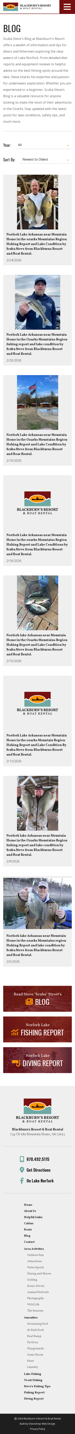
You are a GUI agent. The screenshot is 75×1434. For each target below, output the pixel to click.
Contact (29, 1242)
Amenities (31, 1318)
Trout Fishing (33, 1380)
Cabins (28, 1223)
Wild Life (33, 1305)
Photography (35, 1298)
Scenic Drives (35, 1286)
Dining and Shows (39, 1274)
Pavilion (32, 1342)
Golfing (32, 1280)
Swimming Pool (37, 1324)
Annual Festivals (38, 1292)
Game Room (35, 1355)
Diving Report (34, 1399)
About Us (30, 1211)
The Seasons (35, 1311)
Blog (27, 1236)
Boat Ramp (34, 1336)
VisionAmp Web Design (42, 1423)
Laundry (32, 1367)
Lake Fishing (32, 1374)
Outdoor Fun (35, 1255)
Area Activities (34, 1249)
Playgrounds (35, 1349)
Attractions (34, 1261)
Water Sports (35, 1267)
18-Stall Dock (35, 1330)
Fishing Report (34, 1393)
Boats (28, 1230)
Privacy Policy (37, 1429)
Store (30, 1361)
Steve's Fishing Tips (37, 1386)
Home (28, 1205)
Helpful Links (33, 1217)
